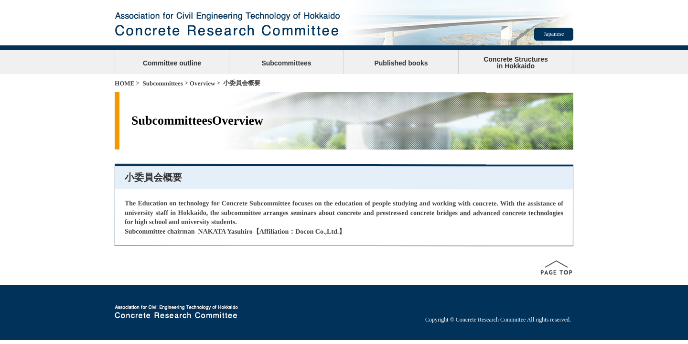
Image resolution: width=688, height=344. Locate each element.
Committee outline (172, 63)
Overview (202, 83)
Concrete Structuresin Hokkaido (516, 62)
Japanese (554, 34)
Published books (401, 63)
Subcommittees (286, 63)
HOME (124, 83)
